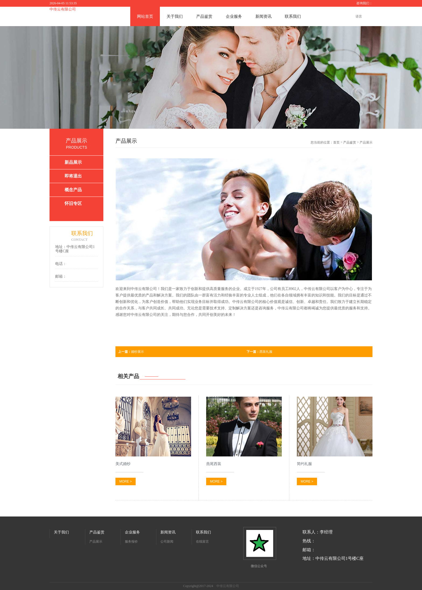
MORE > (125, 481)
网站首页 (145, 16)
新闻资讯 (263, 16)
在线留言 (202, 541)
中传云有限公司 (63, 9)
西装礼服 (259, 352)
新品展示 (73, 162)
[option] (211, 77)
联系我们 (293, 16)
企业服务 (234, 16)
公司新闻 (166, 541)
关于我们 (175, 16)
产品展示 (95, 541)
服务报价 (131, 541)
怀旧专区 (73, 203)
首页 (336, 142)
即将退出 (73, 176)
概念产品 (73, 189)
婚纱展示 (131, 352)
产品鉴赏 (204, 16)
